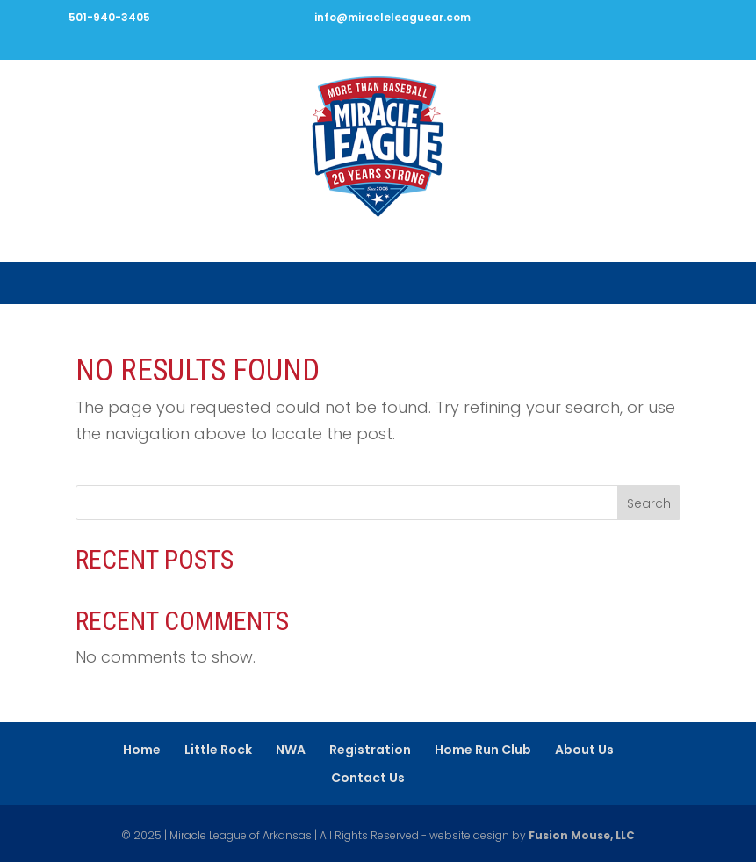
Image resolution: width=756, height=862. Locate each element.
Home (142, 749)
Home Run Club (483, 749)
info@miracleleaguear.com (392, 17)
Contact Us (368, 777)
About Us (584, 749)
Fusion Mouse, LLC (582, 835)
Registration (370, 749)
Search (649, 503)
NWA (291, 749)
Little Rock (218, 749)
